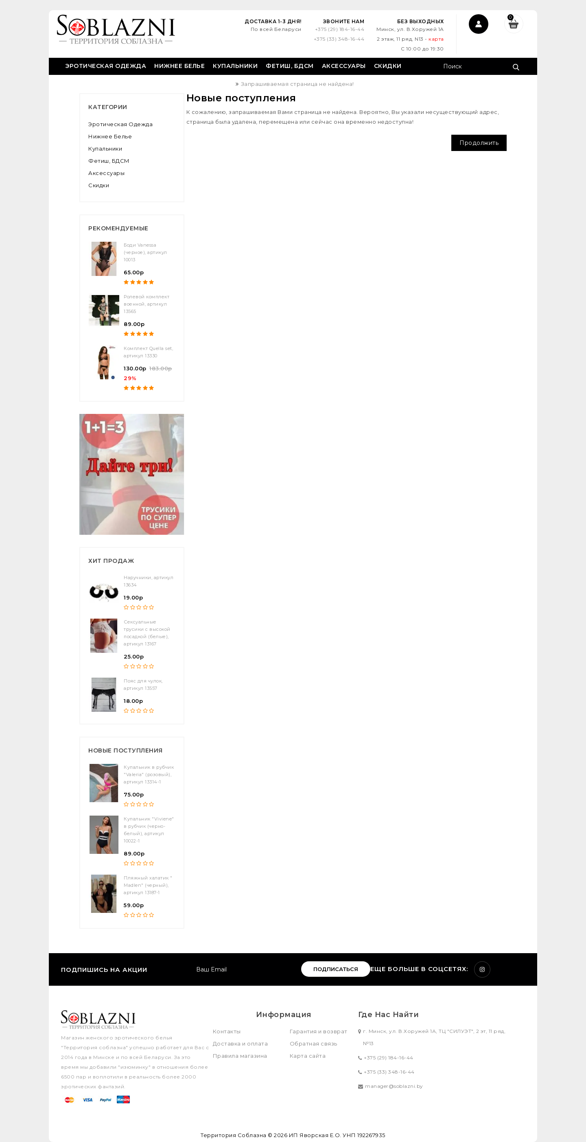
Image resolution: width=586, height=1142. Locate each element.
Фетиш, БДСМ (290, 66)
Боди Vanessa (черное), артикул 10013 (145, 252)
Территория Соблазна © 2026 (244, 1135)
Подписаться (335, 969)
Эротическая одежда (105, 66)
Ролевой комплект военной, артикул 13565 (146, 304)
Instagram (482, 969)
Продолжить (479, 143)
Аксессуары (344, 66)
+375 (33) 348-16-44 (338, 39)
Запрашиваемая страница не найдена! (297, 84)
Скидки (388, 66)
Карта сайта (308, 1055)
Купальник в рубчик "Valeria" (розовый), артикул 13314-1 (149, 774)
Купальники (235, 66)
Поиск (516, 67)
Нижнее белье (179, 66)
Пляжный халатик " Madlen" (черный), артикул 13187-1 (148, 885)
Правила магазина (240, 1055)
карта (436, 39)
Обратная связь (313, 1043)
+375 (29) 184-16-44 (339, 29)
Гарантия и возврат (319, 1031)
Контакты (227, 1031)
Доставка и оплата (240, 1043)
